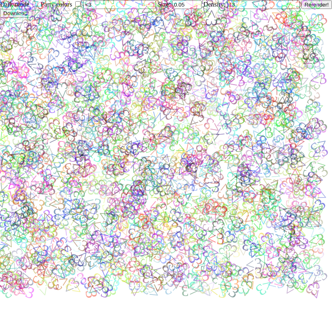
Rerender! (317, 5)
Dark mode (14, 4)
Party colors (56, 4)
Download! (16, 13)
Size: (164, 4)
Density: (215, 4)
